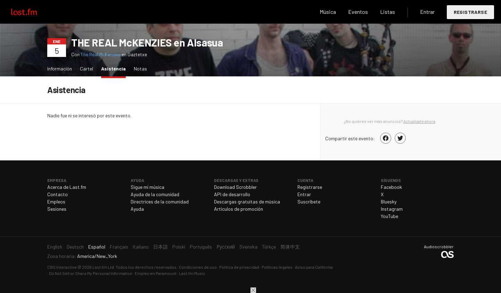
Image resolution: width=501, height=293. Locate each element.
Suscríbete (308, 201)
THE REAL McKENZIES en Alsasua (147, 42)
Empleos (56, 201)
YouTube (389, 216)
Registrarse (470, 12)
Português (201, 247)
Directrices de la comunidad (160, 201)
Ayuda (137, 209)
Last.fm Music (192, 273)
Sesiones (56, 209)
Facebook (391, 187)
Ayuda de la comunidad (155, 194)
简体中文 (290, 247)
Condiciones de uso (198, 267)
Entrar (427, 11)
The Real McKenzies (101, 54)
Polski (178, 247)
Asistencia (115, 68)
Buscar (303, 12)
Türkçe (269, 247)
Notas (140, 69)
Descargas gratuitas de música (247, 201)
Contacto (57, 194)
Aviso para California (314, 267)
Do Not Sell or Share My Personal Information (90, 273)
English (54, 247)
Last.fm (32, 12)
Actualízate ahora (419, 121)
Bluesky (388, 201)
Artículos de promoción (238, 209)
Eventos (358, 11)
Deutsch (75, 247)
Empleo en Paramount (155, 273)
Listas (387, 11)
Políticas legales (277, 267)
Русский (225, 247)
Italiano (141, 247)
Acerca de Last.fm (66, 187)
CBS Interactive (62, 267)
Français (119, 247)
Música (328, 11)
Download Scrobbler (235, 187)
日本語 (160, 247)
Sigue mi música (147, 187)
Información (59, 69)
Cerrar (253, 290)
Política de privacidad (239, 267)
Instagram (392, 209)
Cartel (86, 69)
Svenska (248, 247)
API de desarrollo (232, 194)
